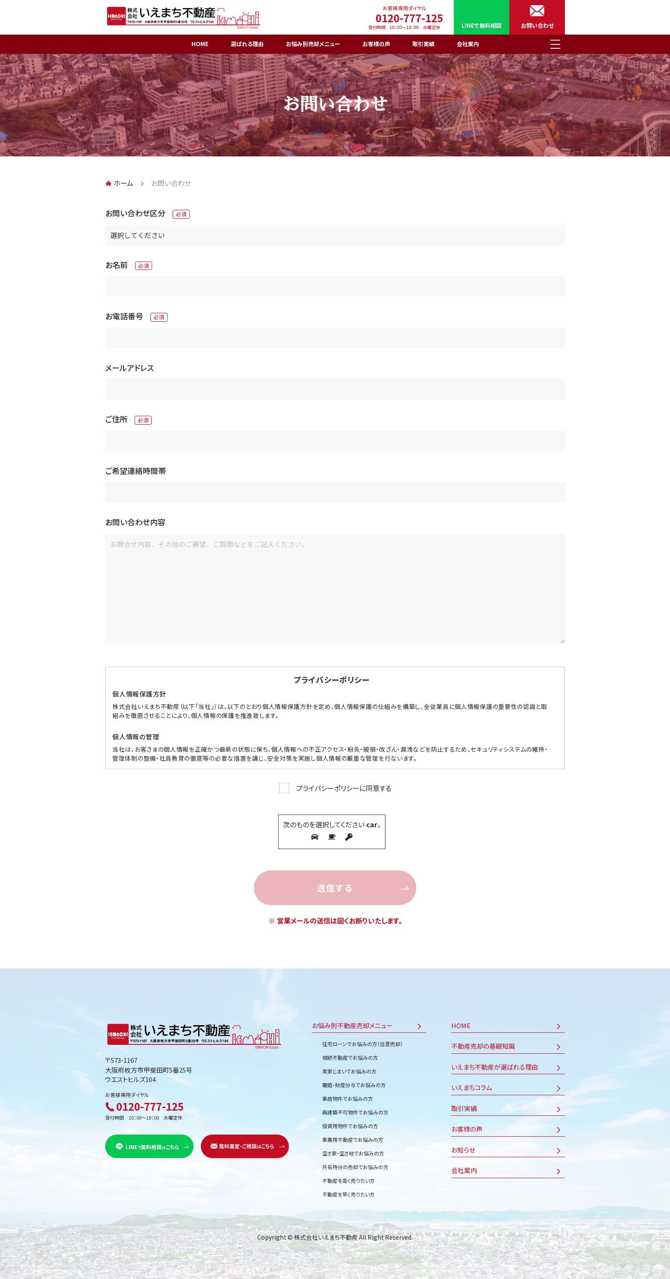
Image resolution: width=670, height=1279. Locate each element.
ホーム (123, 183)
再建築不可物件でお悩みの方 (355, 1109)
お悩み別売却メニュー (313, 44)
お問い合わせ (537, 25)
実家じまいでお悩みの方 (349, 1068)
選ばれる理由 (247, 44)
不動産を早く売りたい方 (348, 1191)
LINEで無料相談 (481, 25)
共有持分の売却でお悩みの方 (355, 1163)
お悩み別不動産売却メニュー (352, 1022)
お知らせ (463, 1146)
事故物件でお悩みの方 (347, 1095)
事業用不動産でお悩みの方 (352, 1136)
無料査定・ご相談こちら (246, 1143)
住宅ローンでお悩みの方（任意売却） (362, 1040)
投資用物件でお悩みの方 (350, 1122)
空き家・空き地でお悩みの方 (353, 1150)
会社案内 (468, 44)
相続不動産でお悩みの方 (350, 1054)
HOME (200, 44)
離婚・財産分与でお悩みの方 (354, 1081)
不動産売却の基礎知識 (483, 1042)
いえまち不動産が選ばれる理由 (494, 1063)
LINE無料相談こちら (152, 1143)
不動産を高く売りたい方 (348, 1177)
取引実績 (423, 44)
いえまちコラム (471, 1084)
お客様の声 (376, 44)
